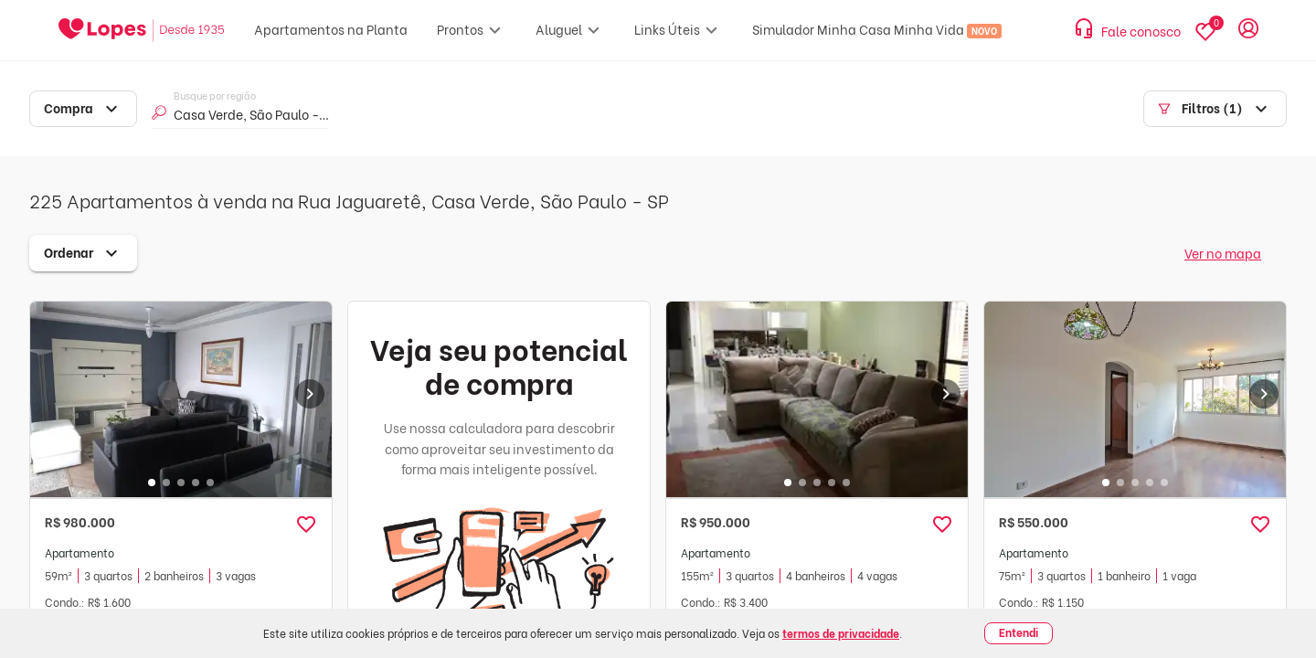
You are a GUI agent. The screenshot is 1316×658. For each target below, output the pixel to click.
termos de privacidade (840, 633)
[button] (306, 525)
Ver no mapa (1222, 252)
